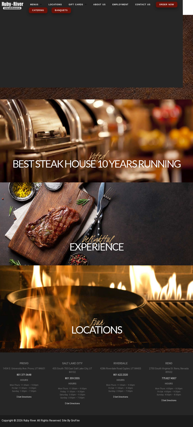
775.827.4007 (169, 378)
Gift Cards (77, 4)
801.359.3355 (72, 378)
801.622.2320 (120, 374)
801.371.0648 (24, 374)
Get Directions (24, 397)
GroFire (75, 420)
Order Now (166, 4)
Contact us (142, 4)
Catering (38, 10)
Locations (55, 4)
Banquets (61, 10)
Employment (120, 4)
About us (99, 4)
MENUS (36, 4)
